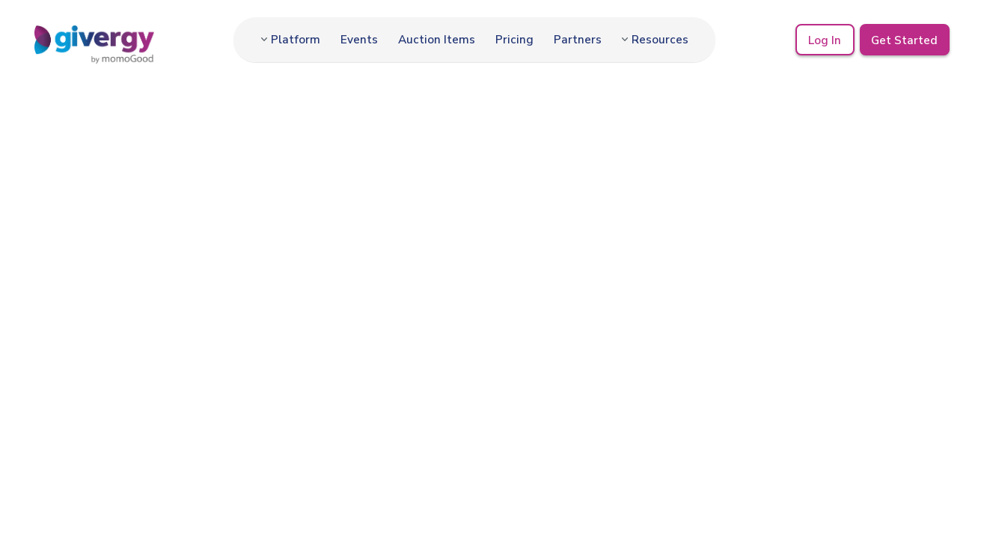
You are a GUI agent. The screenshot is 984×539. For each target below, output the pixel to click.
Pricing (514, 39)
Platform (295, 39)
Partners (578, 39)
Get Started (904, 39)
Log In (824, 39)
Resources (660, 39)
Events (359, 39)
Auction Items (436, 39)
